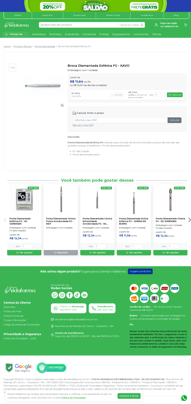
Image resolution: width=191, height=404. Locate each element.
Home (7, 46)
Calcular (175, 120)
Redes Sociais (113, 15)
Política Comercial (13, 316)
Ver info (117, 95)
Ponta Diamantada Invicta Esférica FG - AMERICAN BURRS (133, 221)
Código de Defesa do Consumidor (22, 324)
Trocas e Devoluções (15, 320)
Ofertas (17, 15)
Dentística (55, 34)
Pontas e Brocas (22, 46)
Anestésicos (39, 34)
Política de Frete (12, 311)
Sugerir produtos (140, 271)
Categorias (16, 34)
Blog (176, 15)
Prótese (104, 34)
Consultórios (141, 34)
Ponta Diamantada (45, 46)
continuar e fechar (129, 396)
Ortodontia (89, 34)
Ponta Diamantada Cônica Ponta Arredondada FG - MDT (61, 221)
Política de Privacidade (73, 397)
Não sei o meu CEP (83, 125)
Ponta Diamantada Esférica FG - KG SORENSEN (20, 221)
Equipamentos (121, 34)
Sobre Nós (47, 15)
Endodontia (72, 34)
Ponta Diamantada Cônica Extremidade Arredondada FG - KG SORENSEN (97, 221)
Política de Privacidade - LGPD (20, 338)
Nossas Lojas (79, 15)
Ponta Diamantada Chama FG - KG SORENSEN (170, 219)
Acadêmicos (147, 15)
